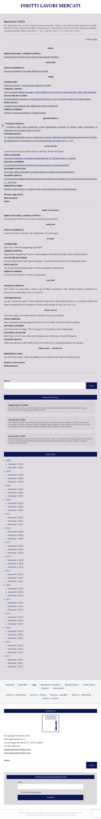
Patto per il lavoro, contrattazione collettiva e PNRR (27, 85)
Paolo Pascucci (40, 410)
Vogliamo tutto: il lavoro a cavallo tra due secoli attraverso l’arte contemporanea (40, 189)
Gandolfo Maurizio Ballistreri (61, 422)
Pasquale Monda (27, 410)
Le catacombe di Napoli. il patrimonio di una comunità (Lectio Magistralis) (36, 165)
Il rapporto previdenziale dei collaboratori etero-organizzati (31, 106)
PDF (95, 39)
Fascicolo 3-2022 (18, 405)
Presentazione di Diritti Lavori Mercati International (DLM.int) (31, 57)
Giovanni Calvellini (88, 28)
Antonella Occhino (19, 408)
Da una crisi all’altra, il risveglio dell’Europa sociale (26, 71)
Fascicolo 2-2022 (17, 419)
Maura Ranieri (19, 426)
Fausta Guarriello (45, 25)
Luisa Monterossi (57, 408)
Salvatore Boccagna (76, 25)
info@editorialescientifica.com (17, 749)
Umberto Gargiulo (79, 424)
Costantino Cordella (24, 424)
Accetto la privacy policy (29, 792)
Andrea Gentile (65, 424)
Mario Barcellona (31, 422)
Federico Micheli (15, 410)
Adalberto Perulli (18, 422)
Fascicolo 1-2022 (72, 30)
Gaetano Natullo (53, 424)
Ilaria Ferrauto (81, 408)
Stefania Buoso (42, 28)
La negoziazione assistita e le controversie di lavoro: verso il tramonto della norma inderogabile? (47, 99)
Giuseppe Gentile (12, 30)
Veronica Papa (69, 408)
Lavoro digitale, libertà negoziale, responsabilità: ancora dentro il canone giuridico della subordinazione (50, 92)
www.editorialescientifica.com (17, 752)
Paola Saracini (56, 28)
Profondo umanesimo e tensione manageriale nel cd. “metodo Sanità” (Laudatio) (40, 158)
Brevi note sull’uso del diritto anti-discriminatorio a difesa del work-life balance (39, 172)
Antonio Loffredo (71, 28)
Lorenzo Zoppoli (29, 25)
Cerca (7, 380)
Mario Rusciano (14, 25)
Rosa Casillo (91, 25)
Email (20, 782)
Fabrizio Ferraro (11, 28)
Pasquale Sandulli (27, 28)
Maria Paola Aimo (28, 30)
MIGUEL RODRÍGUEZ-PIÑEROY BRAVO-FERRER (42, 426)
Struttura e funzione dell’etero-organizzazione (25, 112)
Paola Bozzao (45, 408)
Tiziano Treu (60, 25)
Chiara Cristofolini (39, 424)
